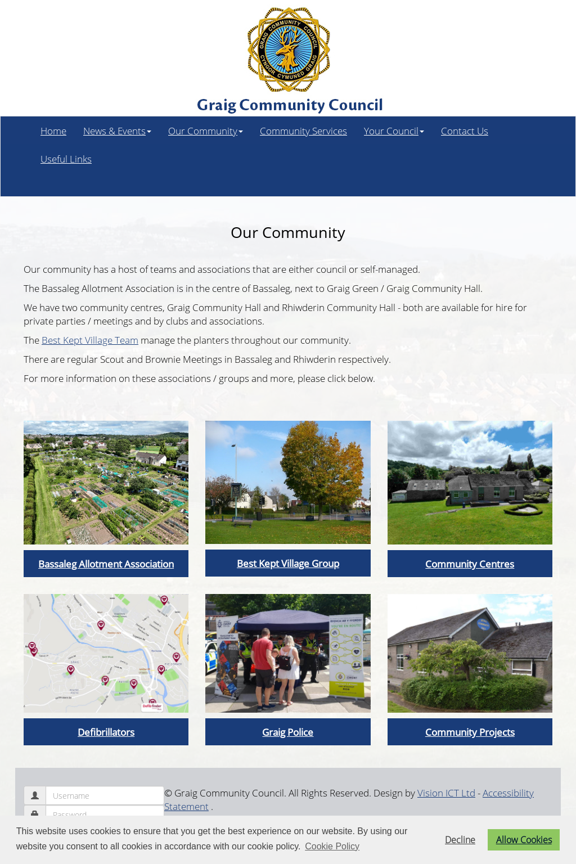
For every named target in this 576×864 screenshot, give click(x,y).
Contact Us (464, 130)
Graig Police (287, 732)
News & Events (117, 130)
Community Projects (470, 732)
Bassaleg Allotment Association (106, 563)
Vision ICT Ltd (446, 792)
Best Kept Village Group (288, 563)
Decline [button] (460, 840)
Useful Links (66, 158)
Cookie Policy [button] (332, 846)
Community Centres (469, 563)
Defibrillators (106, 732)
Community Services (303, 130)
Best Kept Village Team (90, 339)
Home (53, 130)
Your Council (394, 130)
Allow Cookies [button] (524, 840)
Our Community (205, 130)
